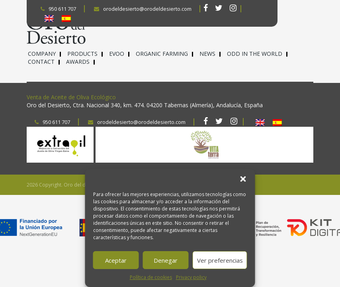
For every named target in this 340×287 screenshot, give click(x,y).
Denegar (166, 260)
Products (82, 53)
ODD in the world (254, 53)
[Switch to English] (49, 18)
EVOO (116, 53)
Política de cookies (151, 277)
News (207, 53)
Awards (78, 61)
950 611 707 (58, 8)
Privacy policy (191, 277)
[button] (243, 179)
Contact (41, 61)
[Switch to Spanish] (66, 18)
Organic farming (162, 53)
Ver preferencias (220, 260)
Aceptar (116, 260)
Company (42, 53)
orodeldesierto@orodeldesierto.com (142, 8)
